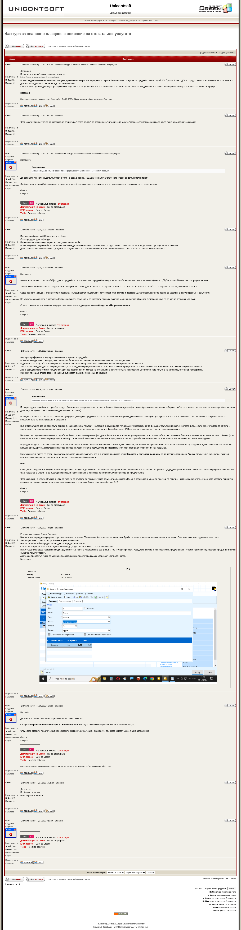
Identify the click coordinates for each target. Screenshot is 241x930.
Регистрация (63, 204)
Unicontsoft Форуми (57, 46)
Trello (23, 213)
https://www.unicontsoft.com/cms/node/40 (39, 77)
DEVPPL (112, 927)
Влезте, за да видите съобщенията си (135, 20)
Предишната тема (207, 53)
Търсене (86, 20)
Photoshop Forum (142, 927)
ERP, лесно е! (27, 210)
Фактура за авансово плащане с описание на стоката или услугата (68, 34)
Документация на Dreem (32, 207)
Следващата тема (226, 53)
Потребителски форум (79, 46)
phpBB (107, 924)
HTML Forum (119, 927)
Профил (113, 20)
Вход (157, 20)
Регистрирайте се (99, 20)
